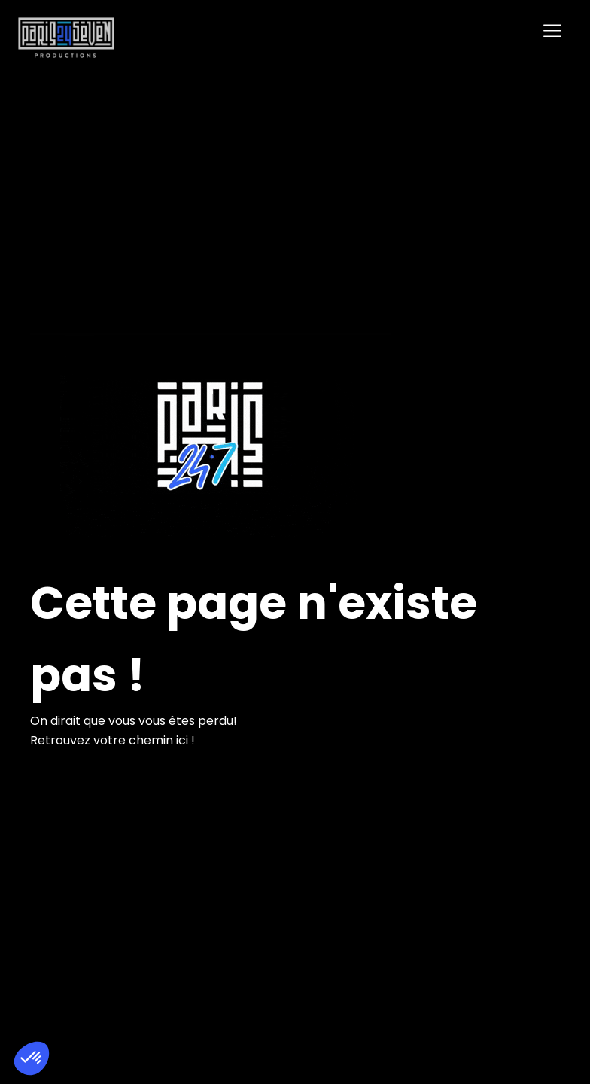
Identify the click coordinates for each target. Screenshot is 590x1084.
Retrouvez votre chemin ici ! (112, 740)
